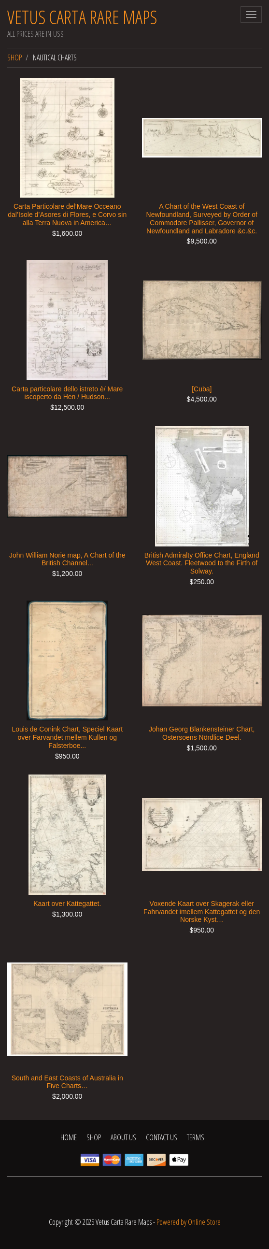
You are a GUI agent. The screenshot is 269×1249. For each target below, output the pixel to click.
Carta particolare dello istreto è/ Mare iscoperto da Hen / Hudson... (67, 393)
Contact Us (161, 1137)
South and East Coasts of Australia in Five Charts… (67, 1082)
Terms (195, 1137)
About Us (123, 1137)
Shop (14, 57)
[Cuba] (202, 389)
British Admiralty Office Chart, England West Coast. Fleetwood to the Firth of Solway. (201, 563)
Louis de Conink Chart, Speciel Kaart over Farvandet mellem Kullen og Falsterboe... (67, 737)
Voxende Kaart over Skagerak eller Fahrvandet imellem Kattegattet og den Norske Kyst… (201, 912)
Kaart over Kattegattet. (67, 903)
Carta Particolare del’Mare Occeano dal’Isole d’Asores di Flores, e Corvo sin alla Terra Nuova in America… (67, 214)
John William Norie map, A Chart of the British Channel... (67, 559)
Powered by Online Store (188, 1222)
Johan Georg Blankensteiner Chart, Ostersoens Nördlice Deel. (202, 733)
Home (68, 1137)
